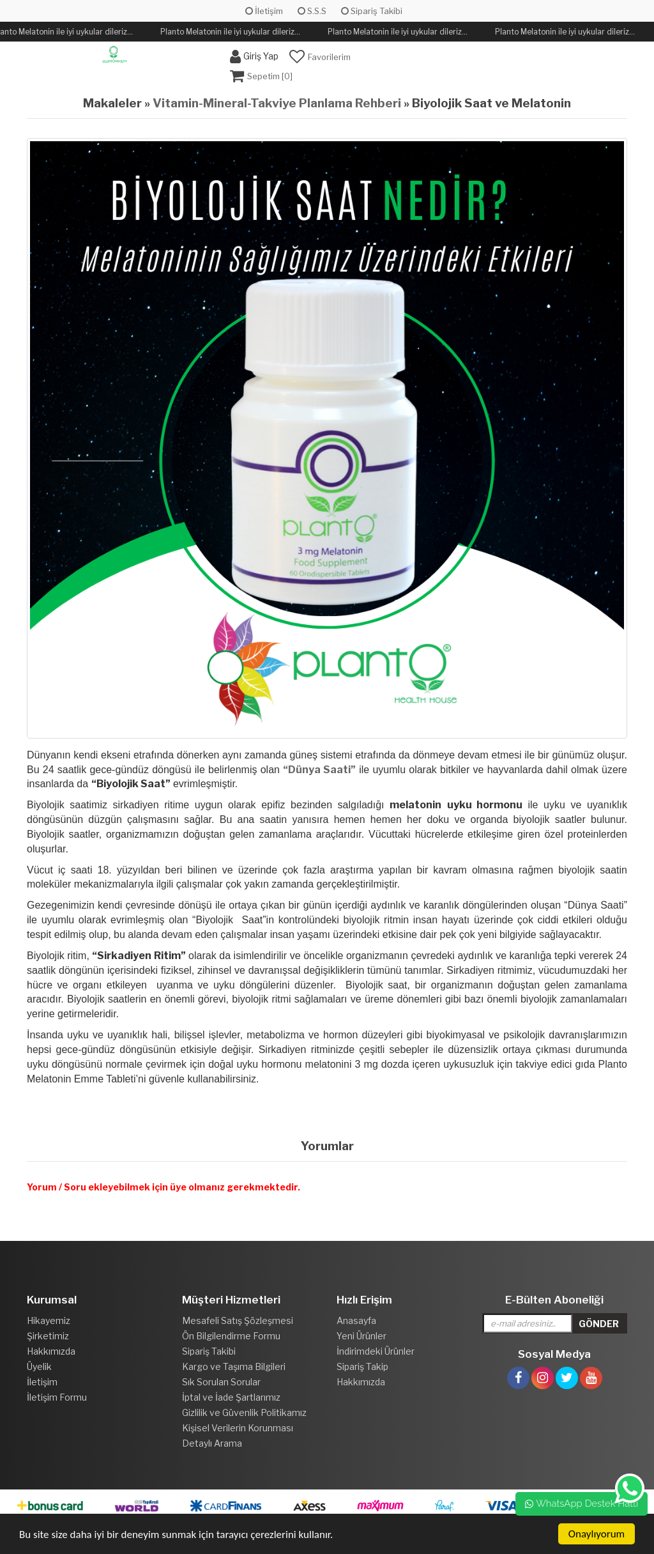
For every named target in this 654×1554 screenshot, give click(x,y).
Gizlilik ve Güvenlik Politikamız (244, 1412)
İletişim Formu (57, 1397)
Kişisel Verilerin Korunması (237, 1427)
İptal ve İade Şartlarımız (231, 1397)
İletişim (264, 11)
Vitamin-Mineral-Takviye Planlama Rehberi (277, 103)
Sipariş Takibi (371, 11)
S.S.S (312, 11)
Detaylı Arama (212, 1443)
